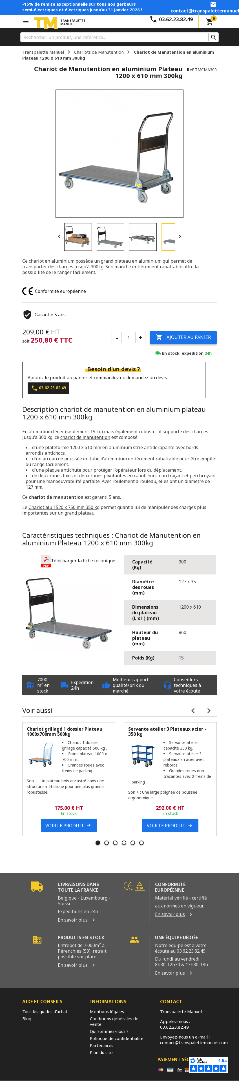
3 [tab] (115, 843)
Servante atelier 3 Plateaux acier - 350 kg (167, 731)
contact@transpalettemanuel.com (194, 1042)
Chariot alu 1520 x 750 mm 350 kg (63, 507)
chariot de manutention (85, 437)
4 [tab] (124, 843)
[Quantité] (128, 337)
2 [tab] (106, 843)
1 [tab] (98, 843)
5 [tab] (132, 843)
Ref (190, 69)
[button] (78, 561)
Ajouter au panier (183, 337)
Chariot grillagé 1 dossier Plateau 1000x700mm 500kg (64, 731)
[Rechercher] (119, 37)
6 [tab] (141, 843)
